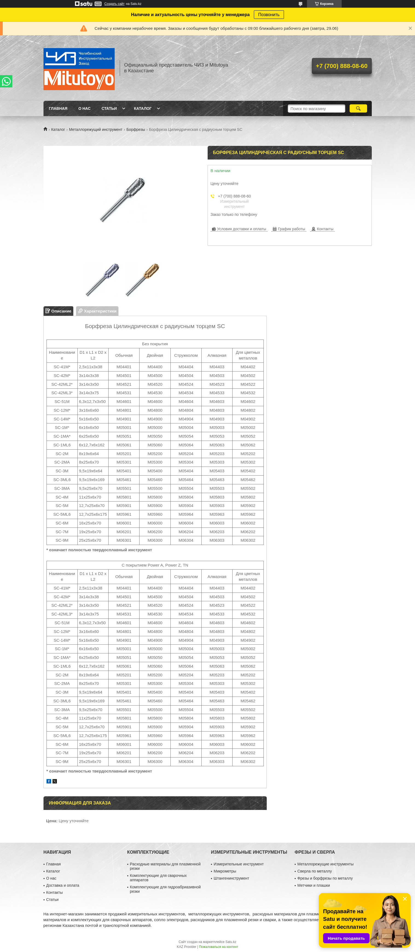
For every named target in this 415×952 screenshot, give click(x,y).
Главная (58, 108)
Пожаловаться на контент (218, 947)
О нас (84, 108)
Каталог (143, 108)
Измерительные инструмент (239, 864)
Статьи (109, 108)
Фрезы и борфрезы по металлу (325, 878)
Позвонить (269, 14)
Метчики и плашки (313, 885)
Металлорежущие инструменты (325, 864)
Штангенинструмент (231, 878)
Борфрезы (135, 129)
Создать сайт (115, 4)
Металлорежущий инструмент (95, 129)
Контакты (54, 892)
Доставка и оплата (62, 885)
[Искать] (358, 108)
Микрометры (225, 871)
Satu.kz (230, 942)
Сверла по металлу (314, 871)
